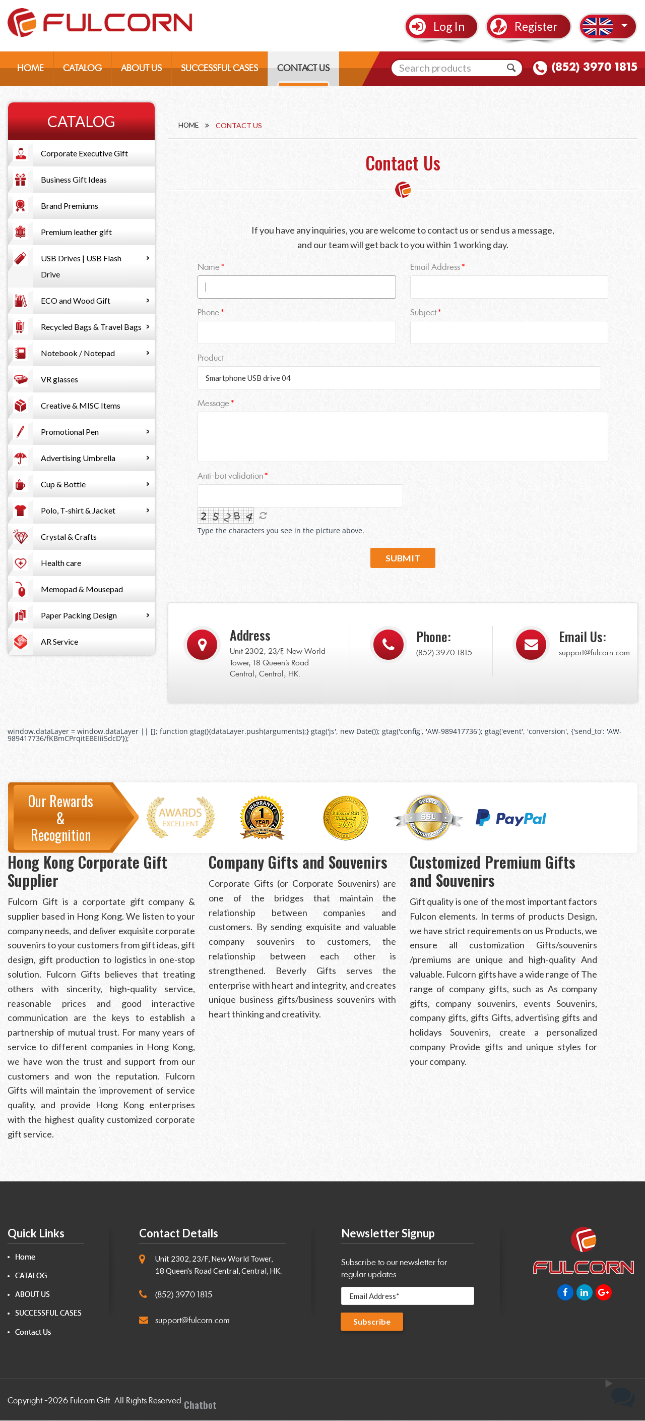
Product (211, 358)
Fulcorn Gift (90, 1401)
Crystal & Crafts (69, 536)
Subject (423, 312)
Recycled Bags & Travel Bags (91, 326)
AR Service (59, 641)
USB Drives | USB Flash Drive (81, 266)
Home (189, 125)
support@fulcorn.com (594, 653)
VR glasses (59, 379)
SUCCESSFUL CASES (219, 68)
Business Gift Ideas (74, 179)
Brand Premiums (69, 205)
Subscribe (372, 1322)
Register (536, 26)
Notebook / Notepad (78, 353)
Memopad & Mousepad (82, 589)
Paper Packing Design (79, 615)
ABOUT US (141, 68)
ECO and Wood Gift (75, 300)
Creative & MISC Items (80, 405)
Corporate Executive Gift (84, 153)
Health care (61, 562)
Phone (208, 312)
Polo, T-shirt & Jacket (78, 510)
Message (213, 403)
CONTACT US (303, 68)
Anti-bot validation (230, 476)
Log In (449, 26)
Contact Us (33, 1333)
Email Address (435, 267)
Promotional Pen (70, 431)
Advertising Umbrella (78, 458)
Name (209, 267)
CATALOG (82, 68)
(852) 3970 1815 (593, 68)
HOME (30, 68)
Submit (402, 558)
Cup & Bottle (63, 484)
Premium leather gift (76, 232)
